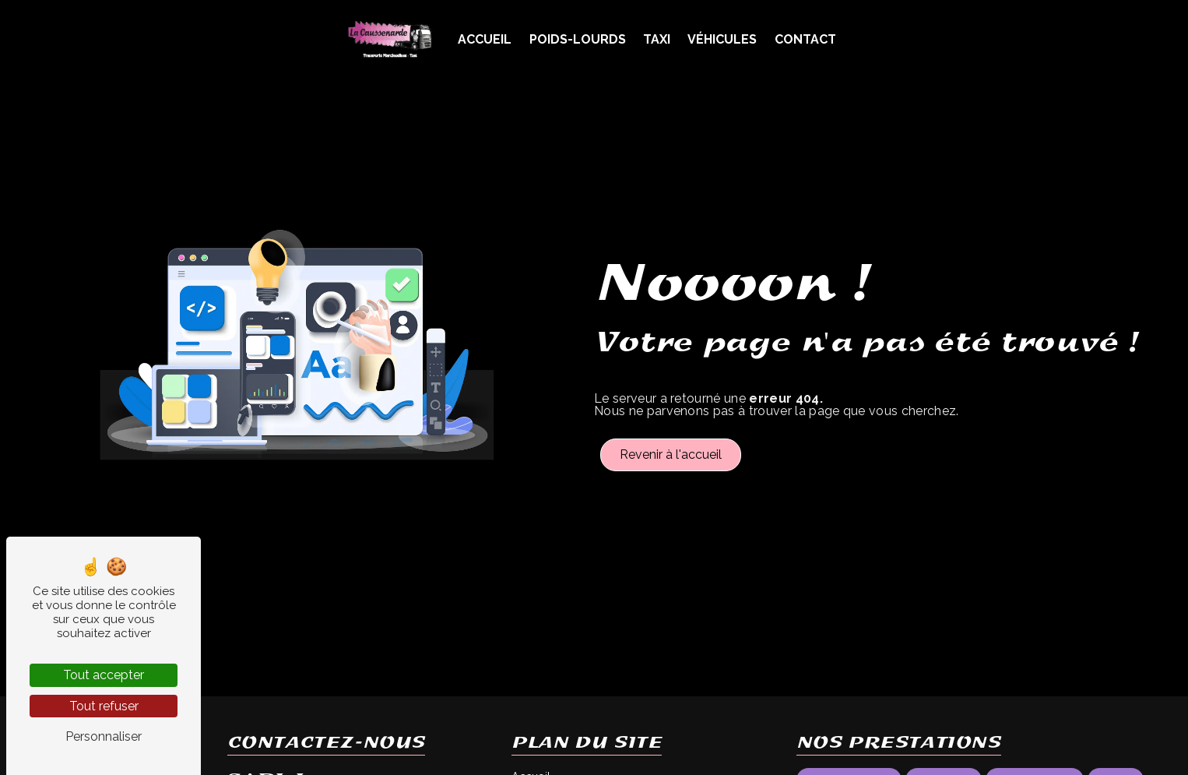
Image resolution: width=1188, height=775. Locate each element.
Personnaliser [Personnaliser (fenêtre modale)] (103, 736)
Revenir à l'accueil (671, 454)
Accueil (484, 39)
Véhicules (722, 39)
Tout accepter (103, 675)
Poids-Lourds (577, 39)
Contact (805, 39)
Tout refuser (104, 706)
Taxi (656, 39)
